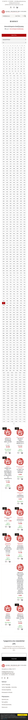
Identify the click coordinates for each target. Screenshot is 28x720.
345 (10, 154)
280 (3, 133)
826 (3, 314)
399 (3, 173)
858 (17, 324)
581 (3, 233)
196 (3, 106)
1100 (16, 410)
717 (14, 277)
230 (24, 115)
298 (17, 138)
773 (14, 296)
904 (7, 340)
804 (24, 305)
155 (7, 92)
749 (3, 289)
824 (21, 312)
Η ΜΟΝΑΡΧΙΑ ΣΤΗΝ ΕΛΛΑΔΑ (20, 496)
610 (7, 242)
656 (21, 256)
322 (3, 147)
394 (10, 171)
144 (17, 87)
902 (24, 338)
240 (10, 120)
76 (9, 66)
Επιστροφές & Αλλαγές (7, 692)
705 (21, 273)
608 (24, 240)
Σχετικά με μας (5, 699)
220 (14, 113)
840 (3, 319)
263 (17, 126)
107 (10, 75)
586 (21, 233)
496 (24, 203)
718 (17, 277)
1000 (24, 370)
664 (24, 259)
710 (14, 275)
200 (17, 106)
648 (17, 254)
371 (3, 164)
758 (10, 291)
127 (7, 82)
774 (17, 296)
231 (3, 117)
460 (21, 191)
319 (17, 145)
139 (24, 85)
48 (21, 57)
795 (17, 303)
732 (17, 282)
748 (24, 287)
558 (21, 224)
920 (14, 345)
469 (3, 196)
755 (24, 289)
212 (10, 110)
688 (10, 268)
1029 (20, 382)
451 (14, 189)
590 (10, 236)
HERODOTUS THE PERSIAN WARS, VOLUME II (8, 441)
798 (3, 305)
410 (17, 175)
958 (24, 356)
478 (10, 198)
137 (17, 85)
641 (17, 252)
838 (21, 317)
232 (7, 117)
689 (14, 268)
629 (24, 247)
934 (14, 349)
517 (24, 210)
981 (7, 365)
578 (17, 231)
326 (17, 147)
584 (14, 233)
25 (24, 50)
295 (7, 138)
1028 (16, 382)
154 (3, 92)
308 (3, 143)
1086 (8, 405)
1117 (12, 416)
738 (14, 284)
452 (17, 189)
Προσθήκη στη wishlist (6, 453)
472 (14, 196)
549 (14, 222)
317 (10, 145)
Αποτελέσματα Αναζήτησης (17, 29)
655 (17, 256)
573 (24, 229)
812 (3, 310)
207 (17, 108)
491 (7, 203)
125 (24, 80)
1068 (8, 398)
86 (15, 68)
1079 (4, 403)
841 (7, 319)
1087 (12, 405)
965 (24, 358)
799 (7, 305)
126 (3, 82)
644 (3, 254)
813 (7, 310)
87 (18, 68)
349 (24, 154)
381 (14, 166)
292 (21, 136)
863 (10, 326)
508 (17, 208)
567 (3, 229)
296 (10, 138)
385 (3, 168)
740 (21, 284)
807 (10, 307)
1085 (4, 405)
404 (21, 173)
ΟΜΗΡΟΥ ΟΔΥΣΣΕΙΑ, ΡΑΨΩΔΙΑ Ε (8, 616)
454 (24, 189)
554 (7, 224)
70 (15, 64)
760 (17, 291)
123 (17, 80)
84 (9, 68)
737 (10, 284)
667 (10, 261)
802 (17, 305)
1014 (8, 377)
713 (24, 275)
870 (10, 328)
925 (7, 347)
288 (7, 136)
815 (14, 310)
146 (24, 87)
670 (21, 261)
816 (17, 310)
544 (21, 219)
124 (21, 80)
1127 (4, 421)
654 (14, 256)
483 (3, 201)
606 (17, 240)
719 (21, 277)
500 (14, 205)
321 (24, 145)
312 (17, 143)
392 (3, 171)
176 (7, 99)
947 (10, 354)
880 (21, 331)
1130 (16, 421)
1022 (16, 379)
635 (21, 249)
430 (14, 182)
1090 (24, 405)
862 (7, 326)
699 (24, 270)
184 (10, 101)
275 (10, 131)
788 (17, 300)
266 (3, 129)
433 (24, 182)
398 (24, 171)
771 (7, 296)
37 (12, 55)
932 (7, 349)
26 (3, 52)
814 (10, 310)
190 (7, 103)
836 (14, 317)
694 (7, 270)
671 (24, 261)
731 (14, 282)
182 (3, 101)
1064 (16, 396)
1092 (8, 407)
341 (21, 152)
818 (24, 310)
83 (6, 68)
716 (10, 277)
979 (24, 363)
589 (7, 236)
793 (10, 303)
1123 (12, 419)
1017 (20, 377)
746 (17, 287)
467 (21, 194)
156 (10, 92)
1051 (12, 391)
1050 (8, 391)
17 (24, 48)
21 (12, 50)
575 (7, 231)
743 (7, 287)
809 (17, 307)
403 (17, 173)
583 (10, 233)
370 (24, 161)
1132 (24, 421)
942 (17, 352)
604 (10, 240)
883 (7, 333)
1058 (16, 393)
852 (21, 321)
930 (24, 347)
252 (3, 124)
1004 (16, 372)
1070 (16, 398)
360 (14, 159)
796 (21, 303)
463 (7, 194)
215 (21, 110)
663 (21, 259)
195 (24, 103)
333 (17, 150)
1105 (12, 412)
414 (7, 178)
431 (17, 182)
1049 (4, 391)
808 (14, 307)
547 (7, 222)
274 (7, 131)
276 (14, 131)
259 (3, 126)
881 (24, 331)
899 (14, 338)
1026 (8, 382)
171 (14, 96)
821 (10, 312)
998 (17, 370)
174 (24, 96)
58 (3, 62)
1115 (4, 416)
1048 (24, 389)
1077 (20, 400)
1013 (4, 377)
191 (10, 103)
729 (7, 282)
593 (21, 236)
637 (3, 252)
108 (14, 75)
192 (14, 103)
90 (3, 71)
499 (10, 205)
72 (21, 64)
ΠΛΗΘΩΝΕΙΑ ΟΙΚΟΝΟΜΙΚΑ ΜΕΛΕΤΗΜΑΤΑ (20, 547)
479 (14, 198)
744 (10, 287)
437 (14, 184)
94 (15, 71)
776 (24, 296)
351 (7, 157)
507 (14, 208)
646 (10, 254)
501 (17, 205)
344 (7, 154)
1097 (4, 410)
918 (7, 345)
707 (3, 275)
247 (10, 122)
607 (21, 240)
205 (10, 108)
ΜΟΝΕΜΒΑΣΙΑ (20, 520)
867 (24, 326)
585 (17, 233)
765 (10, 294)
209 (24, 108)
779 (10, 298)
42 (3, 57)
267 (7, 129)
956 (17, 356)
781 (17, 298)
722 (7, 280)
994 (3, 370)
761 (21, 291)
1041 (20, 386)
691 (21, 268)
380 (10, 166)
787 (14, 300)
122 (14, 80)
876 (7, 331)
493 (14, 203)
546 (3, 222)
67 (6, 64)
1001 (4, 372)
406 (3, 175)
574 (3, 231)
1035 (20, 384)
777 (3, 298)
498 (7, 205)
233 (10, 117)
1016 (16, 377)
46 (15, 57)
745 (14, 287)
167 (24, 94)
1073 (4, 400)
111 (24, 75)
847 (3, 321)
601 (24, 238)
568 (7, 229)
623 (3, 247)
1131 (20, 421)
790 (24, 300)
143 (14, 87)
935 (17, 349)
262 (14, 126)
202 (24, 106)
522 (17, 212)
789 (21, 300)
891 (10, 335)
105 (3, 75)
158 (17, 92)
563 (14, 226)
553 (3, 224)
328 (24, 147)
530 (21, 215)
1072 (24, 398)
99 (6, 73)
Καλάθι (17, 7)
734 (24, 282)
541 (10, 219)
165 (17, 94)
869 (7, 328)
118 (24, 78)
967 (7, 361)
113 (7, 78)
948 (14, 354)
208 (21, 108)
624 (7, 247)
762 (24, 291)
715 (7, 277)
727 (24, 280)
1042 (24, 386)
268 (10, 129)
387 (10, 168)
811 (24, 307)
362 (21, 159)
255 (14, 124)
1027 (12, 382)
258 (24, 124)
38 (15, 55)
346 (14, 154)
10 (3, 48)
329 (3, 150)
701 (7, 273)
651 (3, 256)
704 (17, 273)
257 (21, 124)
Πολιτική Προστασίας (6, 704)
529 (17, 215)
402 (14, 173)
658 (3, 259)
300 (24, 138)
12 (9, 48)
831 (21, 314)
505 (7, 208)
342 (24, 152)
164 (14, 94)
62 (15, 62)
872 (17, 328)
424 (17, 180)
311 (14, 143)
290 (14, 136)
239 (7, 120)
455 (3, 191)
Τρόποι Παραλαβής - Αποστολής (9, 687)
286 (24, 133)
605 (14, 240)
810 (21, 307)
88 (21, 68)
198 (10, 106)
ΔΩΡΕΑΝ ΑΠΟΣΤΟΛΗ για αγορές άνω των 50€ (14, 4)
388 (14, 168)
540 (7, 219)
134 (7, 85)
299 (21, 138)
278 (21, 131)
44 (9, 57)
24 (21, 50)
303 (10, 140)
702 (10, 273)
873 (21, 328)
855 (7, 324)
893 (17, 335)
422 (10, 180)
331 (10, 150)
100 (10, 73)
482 (24, 198)
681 (10, 266)
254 (10, 124)
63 (18, 62)
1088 (16, 405)
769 (24, 294)
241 (14, 120)
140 (3, 87)
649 (21, 254)
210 (3, 110)
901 (21, 338)
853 (24, 321)
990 (14, 368)
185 (14, 101)
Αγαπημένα (14, 7)
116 (17, 78)
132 (24, 82)
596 (7, 238)
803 (21, 305)
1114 (24, 414)
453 (21, 189)
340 (17, 152)
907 (17, 340)
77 (12, 66)
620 (17, 245)
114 (10, 78)
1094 (16, 407)
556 (14, 224)
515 (17, 210)
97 (24, 71)
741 (24, 284)
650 (24, 254)
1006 (24, 372)
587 (24, 233)
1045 (12, 389)
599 (17, 238)
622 (24, 245)
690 (17, 268)
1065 (20, 396)
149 (10, 89)
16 (21, 48)
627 (17, 247)
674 (10, 263)
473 (17, 196)
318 (14, 145)
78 (15, 66)
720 (24, 277)
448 (3, 189)
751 (10, 289)
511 (3, 210)
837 (17, 317)
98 (3, 73)
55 (18, 59)
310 (10, 143)
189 (3, 103)
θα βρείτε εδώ (5, 718)
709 (10, 275)
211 (7, 110)
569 (10, 229)
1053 (20, 391)
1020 (8, 379)
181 (24, 99)
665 (3, 261)
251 (24, 122)
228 (17, 115)
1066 (24, 396)
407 (7, 175)
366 (10, 161)
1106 (16, 412)
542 (14, 219)
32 (21, 52)
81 (24, 66)
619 (14, 245)
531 (24, 215)
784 (3, 300)
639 (10, 252)
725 (17, 280)
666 (7, 261)
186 (17, 101)
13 (12, 48)
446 (21, 187)
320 (21, 145)
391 (24, 168)
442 (7, 187)
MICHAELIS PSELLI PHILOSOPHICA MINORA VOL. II (20, 441)
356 (24, 157)
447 (24, 187)
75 (6, 66)
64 (21, 62)
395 (14, 171)
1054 (24, 391)
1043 (4, 389)
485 (10, 201)
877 (10, 331)
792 (7, 303)
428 (7, 182)
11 (6, 48)
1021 (12, 379)
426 (24, 180)
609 (3, 242)
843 (14, 319)
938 (3, 352)
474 (21, 196)
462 (3, 194)
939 (7, 352)
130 (17, 82)
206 (14, 108)
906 (14, 340)
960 (7, 358)
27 (6, 52)
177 (10, 99)
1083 (20, 403)
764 (7, 294)
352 (10, 157)
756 (3, 291)
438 (17, 184)
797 (24, 303)
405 (24, 173)
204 (7, 108)
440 (24, 184)
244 (24, 120)
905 (10, 340)
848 (7, 321)
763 (3, 294)
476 (3, 198)
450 (10, 189)
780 (14, 298)
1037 (4, 386)
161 (3, 94)
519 (7, 212)
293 (24, 136)
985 (21, 365)
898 (10, 338)
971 (21, 361)
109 (17, 75)
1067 (4, 398)
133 (3, 85)
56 (21, 59)
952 (3, 356)
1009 (12, 375)
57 (24, 59)
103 (20, 73)
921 (17, 345)
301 (3, 140)
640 (14, 252)
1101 (20, 410)
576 (10, 231)
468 (24, 194)
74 (3, 66)
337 (7, 152)
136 (14, 85)
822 (14, 312)
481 (21, 198)
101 (13, 73)
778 (7, 298)
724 (14, 280)
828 (10, 314)
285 (21, 133)
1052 (16, 391)
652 (7, 256)
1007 (4, 375)
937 (24, 349)
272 (24, 129)
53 (12, 59)
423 (14, 180)
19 (6, 50)
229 (21, 115)
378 (3, 166)
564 (17, 226)
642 (21, 252)
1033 (12, 384)
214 (17, 110)
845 (21, 319)
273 (3, 131)
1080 (8, 403)
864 (14, 326)
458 (14, 191)
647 (14, 254)
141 (7, 87)
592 (17, 236)
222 (21, 113)
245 (3, 122)
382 (17, 166)
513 (10, 210)
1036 (24, 384)
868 (3, 328)
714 (3, 277)
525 (3, 215)
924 (3, 347)
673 (7, 263)
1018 (24, 377)
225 (7, 115)
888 (24, 333)
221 (17, 113)
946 (7, 354)
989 (10, 368)
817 (21, 310)
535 (14, 217)
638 (7, 252)
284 (17, 133)
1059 (20, 393)
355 (21, 157)
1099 (12, 410)
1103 (4, 412)
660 (10, 259)
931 (3, 349)
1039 (12, 386)
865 (17, 326)
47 (18, 57)
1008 (8, 375)
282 (10, 133)
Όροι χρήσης (5, 702)
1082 (16, 403)
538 (24, 217)
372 (7, 164)
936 (21, 349)
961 (10, 358)
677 (21, 263)
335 (24, 150)
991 (17, 368)
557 (17, 224)
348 (21, 154)
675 (14, 263)
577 (14, 231)
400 (7, 173)
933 (10, 349)
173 (21, 96)
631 (7, 249)
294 (3, 138)
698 (21, 270)
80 (21, 66)
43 (6, 57)
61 (12, 62)
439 (21, 184)
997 (14, 370)
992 (21, 368)
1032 (8, 384)
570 (14, 229)
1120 (24, 416)
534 (10, 217)
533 (7, 217)
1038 (8, 386)
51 (6, 59)
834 (7, 317)
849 (10, 321)
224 (3, 115)
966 (3, 361)
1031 (4, 384)
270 (17, 129)
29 (12, 52)
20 (9, 50)
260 (7, 126)
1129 (12, 421)
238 (3, 120)
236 (21, 117)
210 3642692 (10, 1)
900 (17, 338)
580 (24, 231)
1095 (20, 407)
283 (14, 133)
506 (10, 208)
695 (10, 270)
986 (24, 365)
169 (7, 96)
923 (24, 345)
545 (24, 219)
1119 (20, 416)
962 (14, 358)
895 (24, 335)
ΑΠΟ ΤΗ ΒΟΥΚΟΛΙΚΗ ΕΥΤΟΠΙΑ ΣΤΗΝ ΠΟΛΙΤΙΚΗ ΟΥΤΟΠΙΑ (8, 549)
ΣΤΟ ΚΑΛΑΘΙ (10, 453)
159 (21, 92)
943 (21, 352)
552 (24, 222)
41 (24, 55)
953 (7, 356)
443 (10, 187)
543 (17, 219)
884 (10, 333)
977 (17, 363)
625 (10, 247)
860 (24, 324)
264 (21, 126)
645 (7, 254)
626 (14, 247)
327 (21, 147)
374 (14, 164)
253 (7, 124)
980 (3, 365)
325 (14, 147)
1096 (24, 407)
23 (18, 50)
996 (10, 370)
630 (3, 249)
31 (18, 52)
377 (24, 164)
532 (3, 217)
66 (3, 64)
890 (7, 335)
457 (10, 191)
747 (21, 287)
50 (3, 59)
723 (10, 280)
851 (17, 321)
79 (18, 66)
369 (21, 161)
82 (3, 68)
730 (10, 282)
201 (21, 106)
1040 (16, 386)
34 (3, 55)
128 (10, 82)
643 (24, 252)
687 (7, 268)
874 (24, 328)
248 (14, 122)
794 (14, 303)
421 (7, 180)
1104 (8, 412)
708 (7, 275)
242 (17, 120)
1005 (20, 372)
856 (10, 324)
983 (14, 365)
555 (10, 224)
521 (14, 212)
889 (3, 335)
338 (10, 152)
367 (14, 161)
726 (21, 280)
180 (21, 99)
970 (17, 361)
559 (24, 224)
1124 (16, 419)
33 (24, 52)
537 (21, 217)
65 (24, 62)
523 (21, 212)
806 (7, 307)
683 (17, 266)
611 (10, 242)
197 (7, 106)
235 (17, 117)
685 (24, 266)
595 (3, 238)
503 (24, 205)
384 (24, 166)
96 (21, 71)
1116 (8, 416)
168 (3, 96)
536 (17, 217)
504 (3, 208)
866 (21, 326)
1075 (12, 400)
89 (24, 68)
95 (18, 71)
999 (20, 370)
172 (17, 96)
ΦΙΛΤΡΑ (14, 35)
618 (10, 245)
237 (24, 117)
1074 (8, 400)
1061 (4, 396)
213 (14, 110)
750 (7, 289)
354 (17, 157)
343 (3, 154)
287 (3, 136)
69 (12, 64)
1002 (8, 372)
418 (21, 178)
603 (7, 240)
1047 (20, 389)
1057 (12, 393)
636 (24, 249)
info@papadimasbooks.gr (14, 3)
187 (21, 101)
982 (10, 365)
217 (3, 113)
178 (14, 99)
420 (3, 180)
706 (24, 273)
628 (21, 247)
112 (3, 78)
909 (24, 340)
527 (10, 215)
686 (3, 268)
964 (21, 358)
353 (14, 157)
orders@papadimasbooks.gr (20, 1)
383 (21, 166)
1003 (12, 372)
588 (3, 236)
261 (10, 126)
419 (24, 178)
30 (15, 52)
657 (24, 256)
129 (14, 82)
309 (7, 143)
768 (21, 294)
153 (24, 89)
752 (14, 289)
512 (7, 210)
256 (17, 124)
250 (21, 122)
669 (17, 261)
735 (3, 284)
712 (21, 275)
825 (24, 312)
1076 (16, 400)
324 (10, 147)
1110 (8, 414)
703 (14, 273)
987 (3, 368)
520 (10, 212)
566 (24, 226)
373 (10, 164)
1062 (8, 396)
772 (10, 296)
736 (7, 284)
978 (21, 363)
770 (3, 296)
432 (21, 182)
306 (21, 140)
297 (14, 138)
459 (17, 191)
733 (21, 282)
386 (7, 168)
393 (7, 171)
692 (24, 268)
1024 (24, 379)
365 (7, 161)
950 (21, 354)
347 (17, 154)
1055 (4, 393)
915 (21, 342)
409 (14, 175)
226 (10, 115)
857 (14, 324)
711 (17, 275)
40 (21, 55)
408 (10, 175)
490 (3, 203)
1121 (4, 419)
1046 (16, 389)
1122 (8, 419)
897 (7, 338)
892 (14, 335)
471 (10, 196)
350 (3, 157)
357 (3, 159)
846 (24, 319)
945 (3, 354)
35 (6, 55)
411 (21, 175)
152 (21, 89)
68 (9, 64)
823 (17, 312)
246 (7, 122)
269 (14, 129)
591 (14, 236)
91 (6, 71)
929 (21, 347)
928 (17, 347)
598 (14, 238)
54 (15, 59)
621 (21, 245)
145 (21, 87)
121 (10, 80)
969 (14, 361)
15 (18, 48)
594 (24, 236)
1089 (20, 405)
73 (24, 64)
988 (7, 368)
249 (17, 122)
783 (24, 298)
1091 (4, 407)
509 (21, 208)
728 (3, 282)
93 (12, 71)
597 (10, 238)
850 (14, 321)
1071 (20, 398)
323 (7, 147)
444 (14, 187)
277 (17, 131)
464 (10, 194)
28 (9, 52)
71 (18, 64)
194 (21, 103)
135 (10, 85)
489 (24, 201)
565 (21, 226)
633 (14, 249)
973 (3, 363)
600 (21, 238)
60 (9, 62)
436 (10, 184)
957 (21, 356)
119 (3, 80)
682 (14, 266)
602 (3, 240)
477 (7, 198)
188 (24, 101)
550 (17, 222)
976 (14, 363)
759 (14, 291)
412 (24, 175)
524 (24, 212)
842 (10, 319)
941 (14, 352)
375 (17, 164)
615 (24, 242)
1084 (24, 403)
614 (21, 242)
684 (21, 266)
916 (24, 342)
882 (3, 333)
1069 (12, 398)
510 (24, 208)
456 (7, 191)
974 (7, 363)
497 (3, 205)
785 (7, 300)
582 (7, 233)
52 (9, 59)
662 (17, 259)
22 (15, 50)
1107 (20, 412)
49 (24, 57)
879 (17, 331)
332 (14, 150)
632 (10, 249)
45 (12, 57)
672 (3, 263)
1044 (8, 389)
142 (10, 87)
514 (14, 210)
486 (14, 201)
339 (14, 152)
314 (24, 143)
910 (3, 342)
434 (3, 184)
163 (10, 94)
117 (21, 78)
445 (17, 187)
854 (3, 324)
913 (14, 342)
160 (24, 92)
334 (21, 150)
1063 (12, 396)
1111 (12, 414)
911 (7, 342)
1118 (16, 416)
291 (17, 136)
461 (24, 191)
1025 (4, 382)
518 (3, 212)
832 (24, 314)
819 (3, 312)
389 (17, 168)
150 (14, 89)
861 (3, 326)
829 (14, 314)
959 (3, 358)
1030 (24, 382)
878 (14, 331)
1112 (16, 414)
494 (17, 203)
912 (10, 342)
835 (10, 317)
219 (10, 113)
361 (17, 159)
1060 (24, 393)
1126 (24, 419)
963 (17, 358)
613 (17, 242)
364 (3, 161)
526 (7, 215)
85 (12, 68)
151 (17, 89)
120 (7, 80)
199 (14, 106)
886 (17, 333)
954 (10, 356)
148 (7, 89)
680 (7, 266)
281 (7, 133)
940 (10, 352)
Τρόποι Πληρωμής (6, 684)
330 (7, 150)
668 (14, 261)
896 (3, 338)
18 (3, 50)
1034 (16, 384)
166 (21, 94)
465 (14, 194)
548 (10, 222)
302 (7, 140)
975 (10, 363)
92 (9, 71)
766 (14, 294)
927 (14, 347)
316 (7, 145)
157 (14, 92)
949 (17, 354)
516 (21, 210)
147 (3, 89)
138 (21, 85)
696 (14, 270)
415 (10, 178)
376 (21, 164)
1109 (4, 414)
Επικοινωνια (4, 707)
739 (17, 284)
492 (10, 203)
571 (17, 229)
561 (7, 226)
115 (14, 78)
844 (17, 319)
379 (7, 166)
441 (3, 187)
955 (14, 356)
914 (17, 342)
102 (17, 73)
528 (14, 215)
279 (24, 131)
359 (10, 159)
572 (21, 229)
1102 (24, 410)
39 (18, 55)
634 (17, 249)
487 (17, 201)
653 (10, 256)
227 (14, 115)
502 (21, 205)
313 (21, 143)
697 (17, 270)
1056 (8, 393)
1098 (8, 410)
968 (10, 361)
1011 (20, 375)
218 (7, 113)
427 (3, 182)
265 (24, 126)
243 (21, 120)
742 (3, 287)
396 (17, 171)
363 (24, 159)
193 (17, 103)
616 (3, 245)
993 (24, 368)
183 (7, 101)
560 (3, 226)
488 (21, 201)
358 (7, 159)
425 (21, 180)
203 (3, 108)
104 (24, 73)
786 (10, 300)
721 (3, 280)
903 (3, 340)
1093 (12, 407)
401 (10, 173)
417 (17, 178)
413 (3, 178)
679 (3, 266)
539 (3, 219)
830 (17, 314)
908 (21, 340)
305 (17, 140)
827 (7, 314)
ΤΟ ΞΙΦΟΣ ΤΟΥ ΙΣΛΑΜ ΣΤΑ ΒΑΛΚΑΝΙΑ (20, 471)
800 (10, 305)
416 (14, 178)
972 (24, 361)
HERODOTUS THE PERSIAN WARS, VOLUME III (20, 617)
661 (14, 259)
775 (21, 296)
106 (7, 75)
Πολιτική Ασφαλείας (6, 689)
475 (24, 196)
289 (10, 136)
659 (7, 259)
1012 (24, 375)
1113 (20, 414)
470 (7, 196)
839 (24, 317)
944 (24, 352)
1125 (20, 419)
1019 (4, 379)
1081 (12, 403)
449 (7, 189)
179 (17, 99)
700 (3, 273)
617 (7, 245)
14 (15, 48)
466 (17, 194)
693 (3, 270)
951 (24, 354)
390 (21, 168)
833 (3, 317)
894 (21, 335)
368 (17, 161)
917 (3, 345)
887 (21, 333)
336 (3, 152)
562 (10, 226)
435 (7, 184)
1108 (24, 412)
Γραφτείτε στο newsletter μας (14, 642)
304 (14, 140)
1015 (12, 377)
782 (21, 298)
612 (14, 242)
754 (21, 289)
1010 (16, 375)
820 (7, 312)
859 (21, 324)
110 (21, 75)
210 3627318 (4, 1)
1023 (20, 379)
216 (24, 110)
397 (21, 171)
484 (7, 201)
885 (14, 333)
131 (21, 82)
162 (7, 94)
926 (10, 347)
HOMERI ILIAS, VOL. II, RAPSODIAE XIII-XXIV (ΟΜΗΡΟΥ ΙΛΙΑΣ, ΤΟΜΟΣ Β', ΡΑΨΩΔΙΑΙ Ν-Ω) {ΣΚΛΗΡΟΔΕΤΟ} (8, 473)
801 (14, 305)
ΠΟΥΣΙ (7, 518)
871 (14, 328)
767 (17, 294)
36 (9, 55)
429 (10, 182)
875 (3, 331)
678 (24, 263)
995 (7, 370)
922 (21, 345)
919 (10, 345)
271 (21, 129)
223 (24, 113)
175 (3, 99)
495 (21, 203)
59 (6, 62)
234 (14, 117)
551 (21, 222)
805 (3, 307)
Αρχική (7, 29)
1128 (8, 421)
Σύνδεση (11, 7)
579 (21, 231)
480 (17, 198)
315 (3, 145)
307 (24, 140)
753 (17, 289)
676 (17, 263)
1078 (24, 400)
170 (10, 96)
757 (7, 291)
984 (17, 365)
